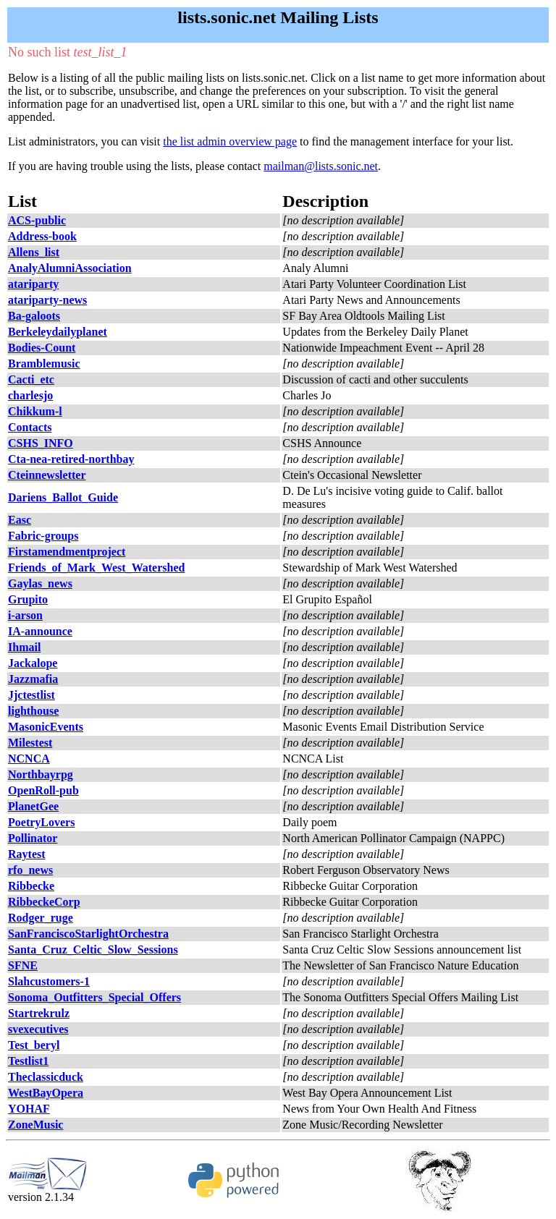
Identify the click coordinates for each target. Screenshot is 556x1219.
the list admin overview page (230, 141)
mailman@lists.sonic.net (321, 166)
